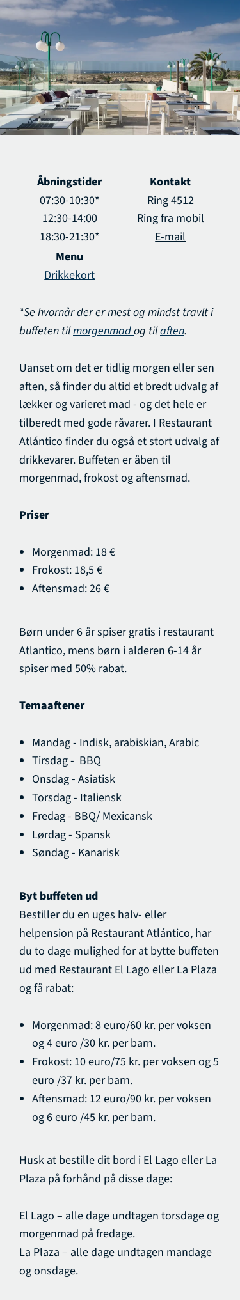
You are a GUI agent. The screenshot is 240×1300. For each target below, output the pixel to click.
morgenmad (103, 331)
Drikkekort (69, 275)
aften (172, 331)
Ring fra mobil (170, 218)
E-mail (170, 237)
